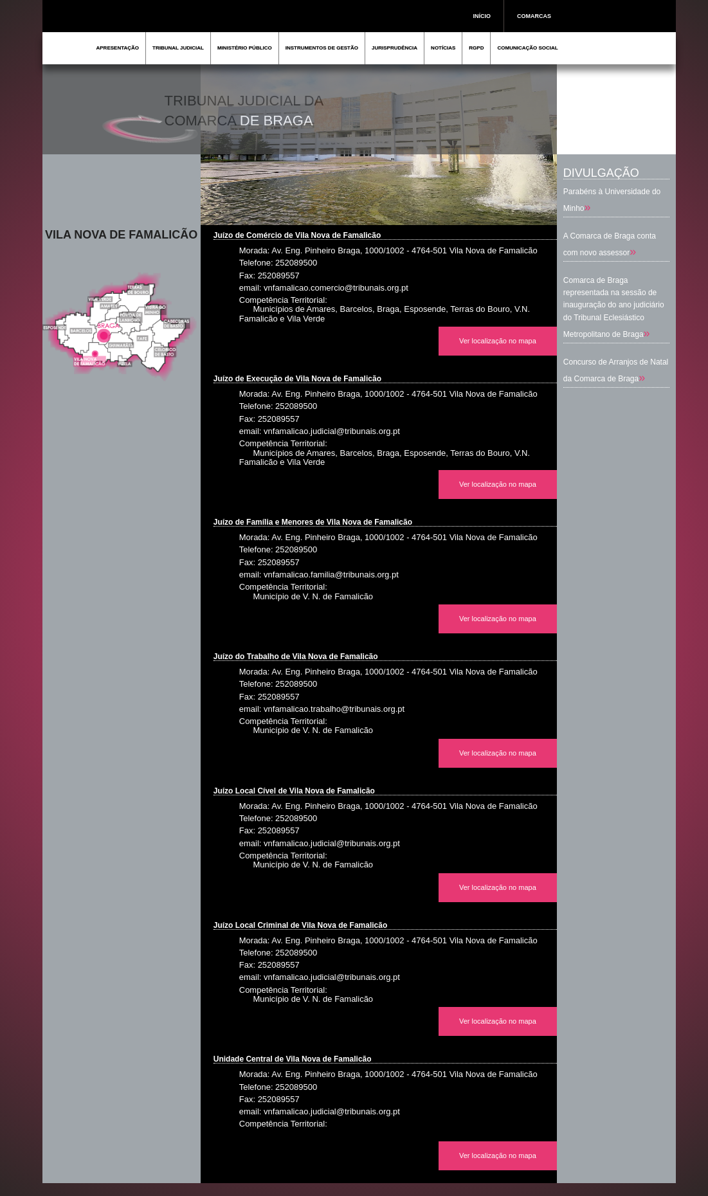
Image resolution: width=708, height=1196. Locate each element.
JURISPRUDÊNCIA (394, 48)
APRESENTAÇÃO (118, 48)
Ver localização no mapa (497, 341)
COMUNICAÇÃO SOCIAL (527, 48)
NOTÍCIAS (443, 48)
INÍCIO (482, 16)
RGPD (476, 48)
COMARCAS (534, 16)
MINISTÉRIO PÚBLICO (244, 48)
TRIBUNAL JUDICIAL (178, 48)
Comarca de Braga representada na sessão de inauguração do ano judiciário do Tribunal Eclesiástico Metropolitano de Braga (613, 307)
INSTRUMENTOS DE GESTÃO (322, 48)
